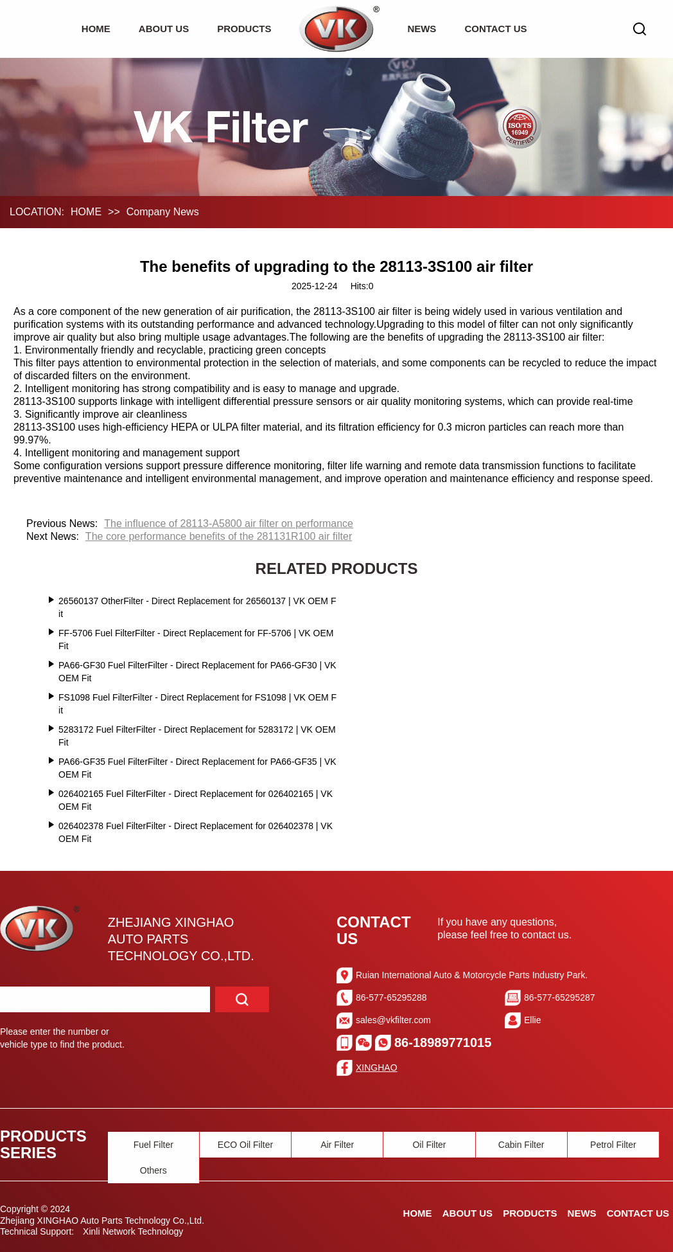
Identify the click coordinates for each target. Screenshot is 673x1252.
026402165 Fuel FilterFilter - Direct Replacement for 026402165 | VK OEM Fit (195, 800)
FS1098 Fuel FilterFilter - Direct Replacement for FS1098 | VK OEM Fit (197, 703)
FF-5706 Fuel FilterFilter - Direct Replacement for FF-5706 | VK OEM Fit (195, 639)
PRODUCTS (244, 28)
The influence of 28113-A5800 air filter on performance (228, 523)
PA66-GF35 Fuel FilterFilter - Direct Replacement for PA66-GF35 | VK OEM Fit (197, 768)
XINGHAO (377, 1067)
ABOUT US (164, 28)
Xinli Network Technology (133, 1231)
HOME (96, 28)
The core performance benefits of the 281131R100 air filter (218, 536)
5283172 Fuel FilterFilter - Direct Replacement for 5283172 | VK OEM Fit (197, 735)
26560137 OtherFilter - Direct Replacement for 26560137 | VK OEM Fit (197, 607)
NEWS (421, 28)
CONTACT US (495, 28)
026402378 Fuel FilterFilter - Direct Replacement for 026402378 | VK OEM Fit (195, 832)
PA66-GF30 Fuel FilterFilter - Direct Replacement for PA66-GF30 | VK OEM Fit (197, 671)
